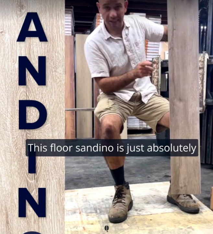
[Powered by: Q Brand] (106, 229)
